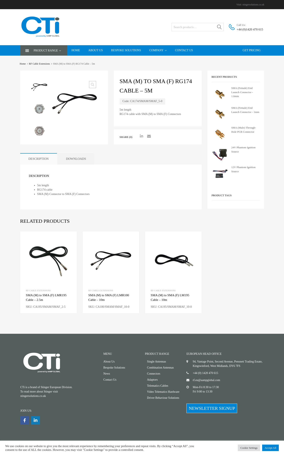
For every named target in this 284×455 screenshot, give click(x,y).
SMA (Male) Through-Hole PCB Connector (243, 129)
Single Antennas (156, 361)
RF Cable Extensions (39, 63)
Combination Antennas (160, 367)
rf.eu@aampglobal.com (206, 380)
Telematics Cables (157, 385)
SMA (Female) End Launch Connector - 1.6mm (242, 92)
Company (158, 50)
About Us (95, 50)
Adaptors (152, 379)
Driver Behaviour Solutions (163, 397)
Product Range (47, 50)
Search (219, 28)
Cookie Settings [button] (249, 447)
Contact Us (184, 50)
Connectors (153, 373)
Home (75, 50)
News (106, 373)
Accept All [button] (270, 447)
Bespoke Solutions (126, 50)
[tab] (38, 159)
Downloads (76, 158)
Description (39, 158)
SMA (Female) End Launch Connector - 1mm (245, 110)
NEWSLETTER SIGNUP (212, 408)
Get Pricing (251, 50)
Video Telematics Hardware (163, 391)
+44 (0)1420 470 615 (247, 29)
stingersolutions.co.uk (253, 4)
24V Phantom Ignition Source (243, 149)
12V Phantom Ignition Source (243, 169)
